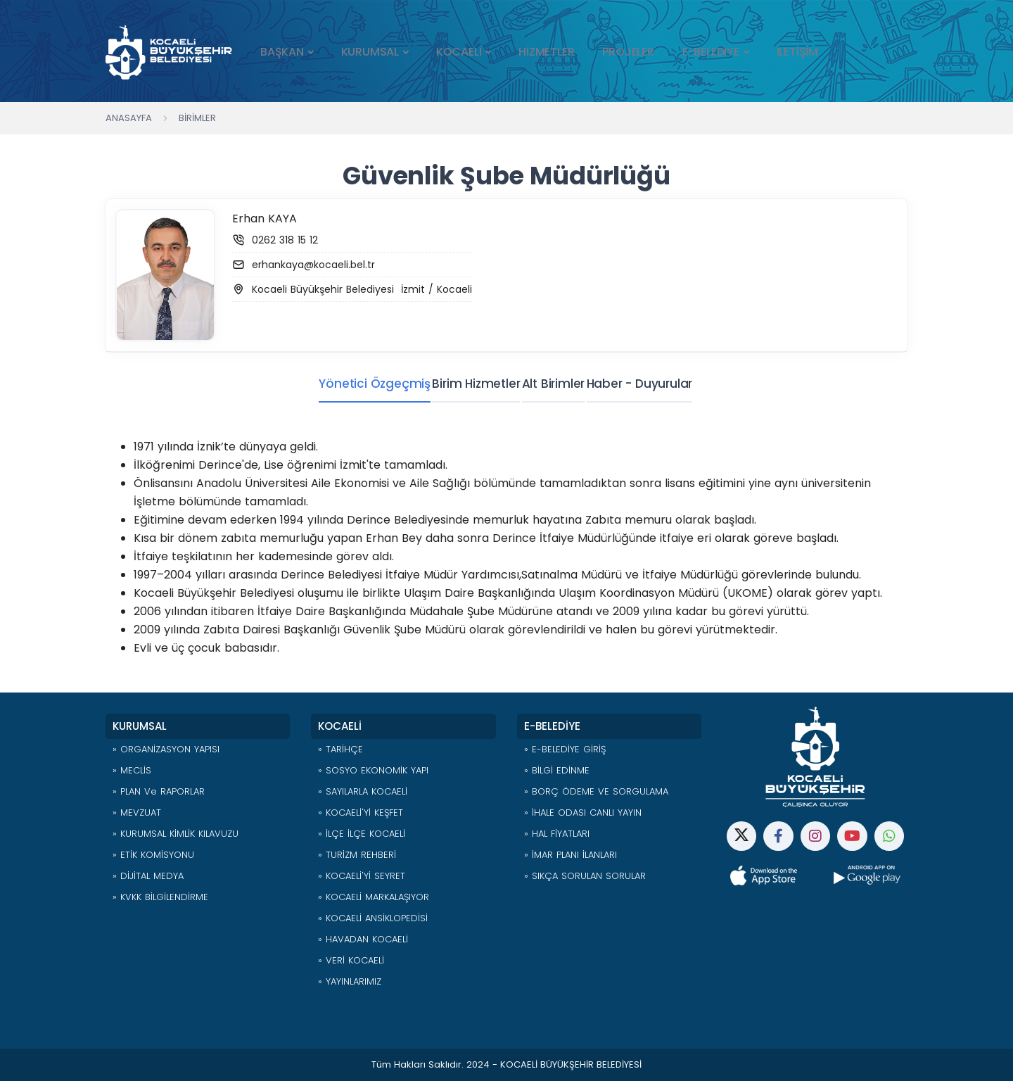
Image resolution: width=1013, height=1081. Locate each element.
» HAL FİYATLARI (557, 833)
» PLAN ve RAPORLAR (159, 791)
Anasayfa (129, 118)
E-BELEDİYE (710, 52)
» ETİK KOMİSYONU (153, 854)
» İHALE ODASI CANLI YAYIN (583, 812)
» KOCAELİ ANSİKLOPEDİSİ (373, 918)
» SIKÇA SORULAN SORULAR (585, 876)
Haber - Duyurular (652, 383)
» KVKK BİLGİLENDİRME (160, 897)
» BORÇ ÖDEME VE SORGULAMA (596, 791)
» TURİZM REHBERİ (357, 854)
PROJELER (628, 52)
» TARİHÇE (340, 749)
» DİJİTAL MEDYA (148, 876)
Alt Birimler (553, 383)
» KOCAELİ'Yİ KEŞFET (360, 812)
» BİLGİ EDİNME (557, 770)
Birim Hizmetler (464, 383)
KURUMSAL (370, 52)
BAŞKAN (282, 52)
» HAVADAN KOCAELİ (363, 939)
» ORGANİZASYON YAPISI (166, 749)
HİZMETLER (546, 52)
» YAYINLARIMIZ (349, 981)
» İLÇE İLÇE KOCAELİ (361, 833)
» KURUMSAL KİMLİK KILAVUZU (175, 833)
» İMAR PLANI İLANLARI (570, 854)
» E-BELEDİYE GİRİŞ (565, 749)
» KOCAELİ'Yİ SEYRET (361, 876)
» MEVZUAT (137, 812)
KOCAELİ (459, 52)
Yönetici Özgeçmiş (350, 383)
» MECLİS (132, 770)
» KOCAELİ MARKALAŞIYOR (373, 897)
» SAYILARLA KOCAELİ (362, 791)
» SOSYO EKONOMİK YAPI (373, 770)
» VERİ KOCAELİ (351, 960)
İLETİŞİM (797, 52)
